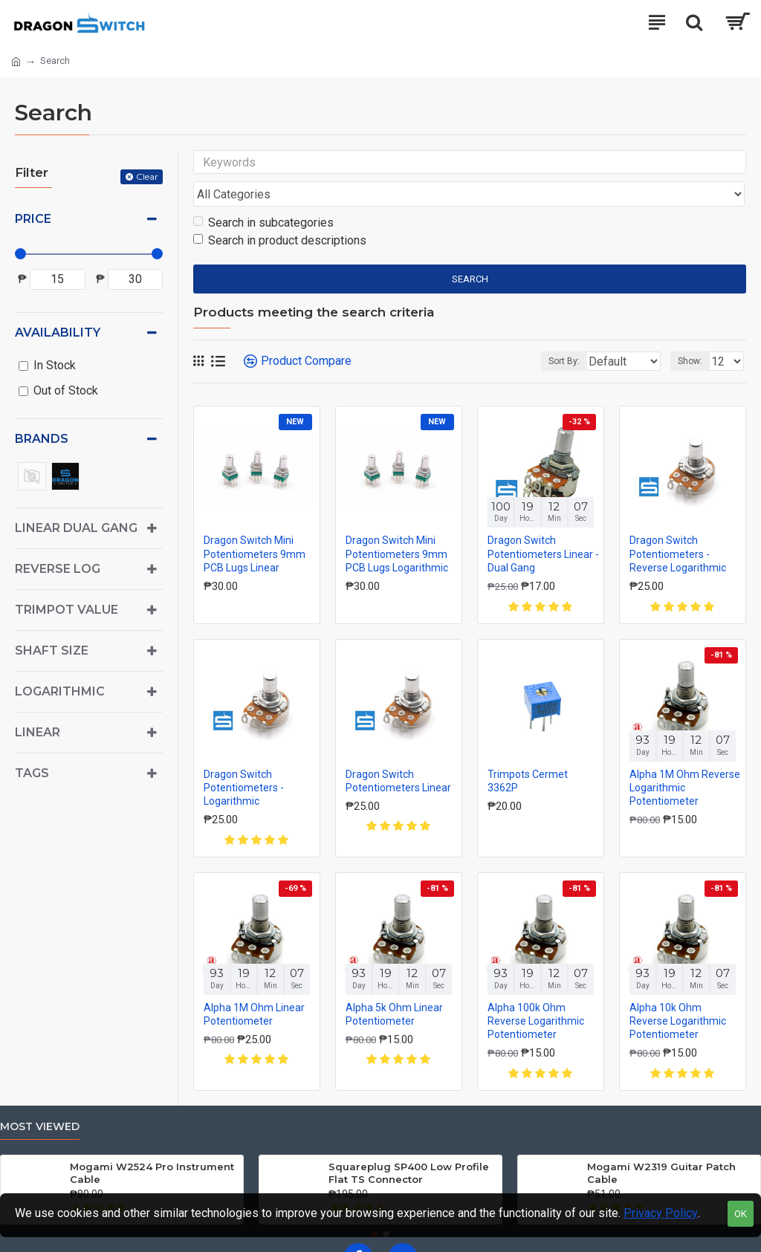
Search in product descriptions (279, 212)
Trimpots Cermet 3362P (528, 752)
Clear (147, 176)
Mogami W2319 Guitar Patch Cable (661, 1144)
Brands (41, 439)
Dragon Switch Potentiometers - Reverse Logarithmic (677, 525)
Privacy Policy (661, 1213)
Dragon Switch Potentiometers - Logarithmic (244, 758)
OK (740, 1213)
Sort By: (527, 333)
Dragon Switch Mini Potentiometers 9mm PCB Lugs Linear (254, 525)
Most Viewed (40, 1098)
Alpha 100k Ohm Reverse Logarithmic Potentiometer (536, 992)
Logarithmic (60, 691)
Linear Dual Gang (76, 528)
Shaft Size (51, 650)
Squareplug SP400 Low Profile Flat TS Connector (408, 1144)
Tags (32, 773)
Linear (37, 732)
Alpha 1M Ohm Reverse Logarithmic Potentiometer (684, 758)
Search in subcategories (263, 194)
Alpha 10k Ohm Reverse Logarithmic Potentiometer (677, 992)
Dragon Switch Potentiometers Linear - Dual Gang (543, 525)
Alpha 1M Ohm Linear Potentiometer (254, 985)
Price (33, 219)
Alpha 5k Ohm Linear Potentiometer (394, 985)
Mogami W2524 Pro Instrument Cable (152, 1144)
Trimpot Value (66, 610)
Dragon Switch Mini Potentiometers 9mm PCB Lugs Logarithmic (397, 525)
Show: (690, 333)
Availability (57, 332)
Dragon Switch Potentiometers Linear (398, 752)
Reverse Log (57, 569)
